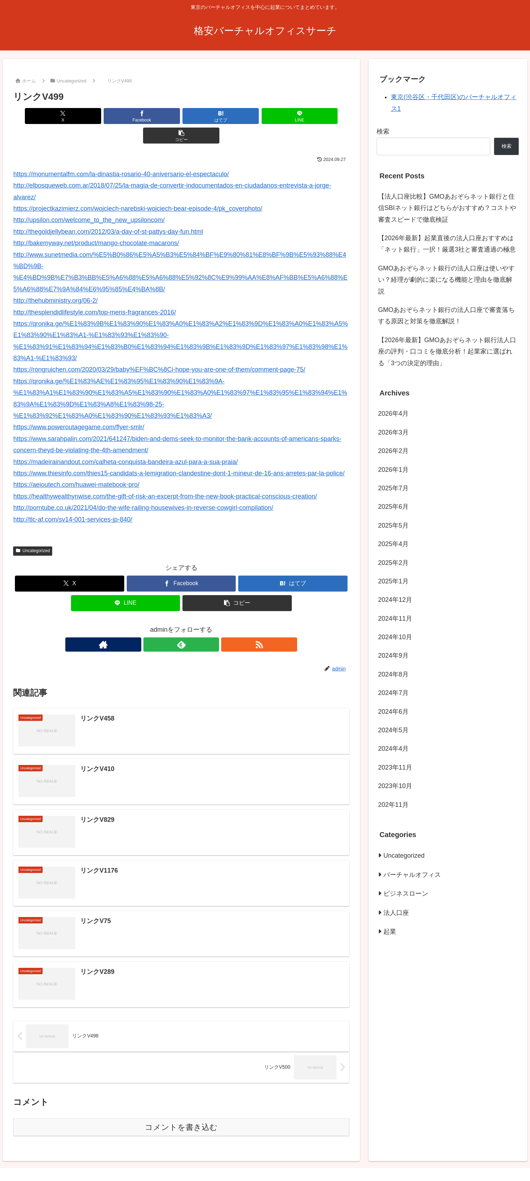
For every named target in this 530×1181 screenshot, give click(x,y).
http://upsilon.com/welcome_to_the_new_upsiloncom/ (88, 200)
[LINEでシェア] (237, 116)
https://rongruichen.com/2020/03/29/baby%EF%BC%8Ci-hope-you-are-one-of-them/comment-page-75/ (159, 350)
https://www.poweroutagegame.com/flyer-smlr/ (78, 407)
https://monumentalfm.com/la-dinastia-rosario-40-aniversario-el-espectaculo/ (121, 154)
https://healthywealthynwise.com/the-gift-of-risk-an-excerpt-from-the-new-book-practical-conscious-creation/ (165, 476)
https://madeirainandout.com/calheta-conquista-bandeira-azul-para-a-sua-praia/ (125, 442)
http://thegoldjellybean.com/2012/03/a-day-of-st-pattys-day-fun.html (108, 212)
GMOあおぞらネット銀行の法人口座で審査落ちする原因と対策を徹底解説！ (446, 315)
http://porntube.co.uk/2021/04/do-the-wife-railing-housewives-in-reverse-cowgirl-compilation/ (143, 488)
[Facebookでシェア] (125, 116)
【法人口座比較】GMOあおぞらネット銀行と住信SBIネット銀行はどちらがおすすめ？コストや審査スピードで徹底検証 (447, 208)
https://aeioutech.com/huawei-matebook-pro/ (76, 465)
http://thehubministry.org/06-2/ (55, 281)
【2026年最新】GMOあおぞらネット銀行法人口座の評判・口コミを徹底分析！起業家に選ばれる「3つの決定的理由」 (447, 351)
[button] (294, 116)
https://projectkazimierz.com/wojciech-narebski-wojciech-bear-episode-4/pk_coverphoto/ (137, 189)
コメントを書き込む (181, 1108)
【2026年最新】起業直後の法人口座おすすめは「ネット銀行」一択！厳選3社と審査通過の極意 (447, 243)
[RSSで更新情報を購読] (198, 625)
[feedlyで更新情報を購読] (181, 625)
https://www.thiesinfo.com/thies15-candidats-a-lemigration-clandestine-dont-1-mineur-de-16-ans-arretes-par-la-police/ (178, 453)
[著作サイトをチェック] (165, 625)
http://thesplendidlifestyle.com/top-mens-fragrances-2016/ (94, 292)
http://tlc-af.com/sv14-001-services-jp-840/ (72, 499)
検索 (383, 131)
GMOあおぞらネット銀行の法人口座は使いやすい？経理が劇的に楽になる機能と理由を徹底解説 (446, 280)
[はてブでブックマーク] (181, 116)
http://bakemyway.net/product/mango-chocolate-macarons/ (96, 223)
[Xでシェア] (68, 116)
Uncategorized (32, 531)
